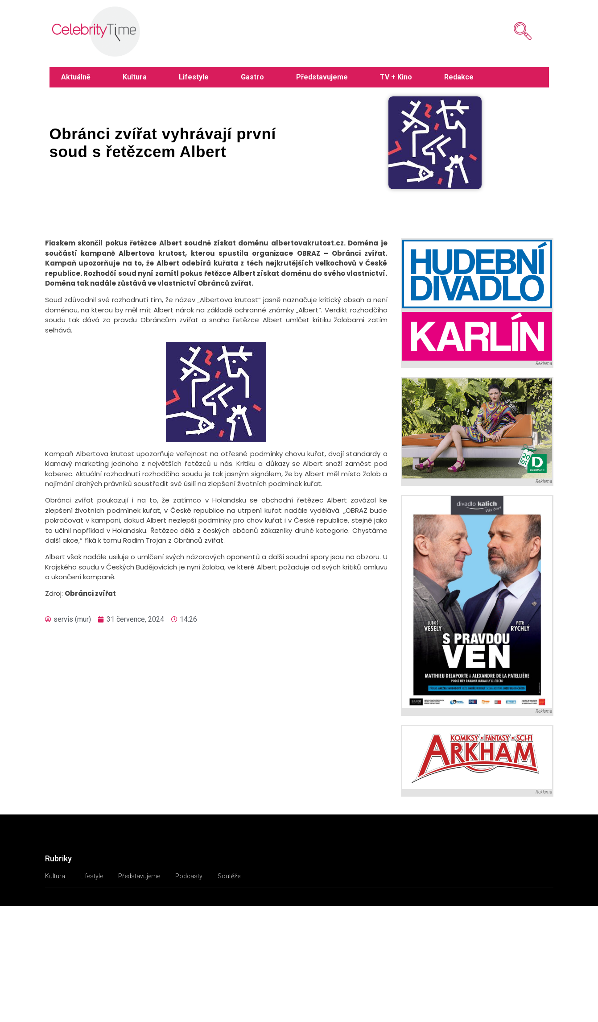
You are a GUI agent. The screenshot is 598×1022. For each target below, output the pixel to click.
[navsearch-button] (509, 31)
